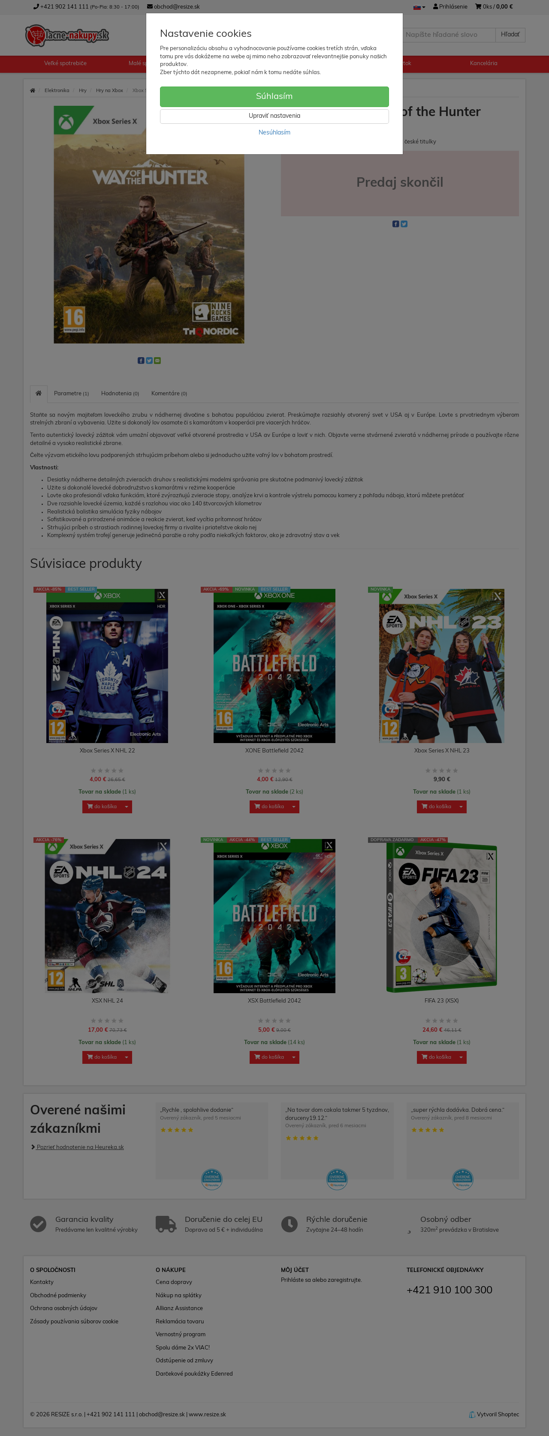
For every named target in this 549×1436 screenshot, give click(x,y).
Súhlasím (274, 97)
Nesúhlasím (274, 133)
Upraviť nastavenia (274, 116)
